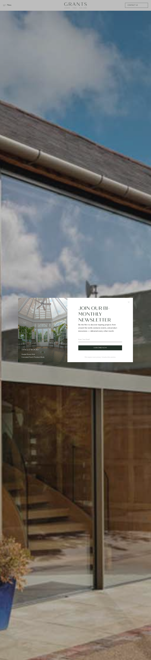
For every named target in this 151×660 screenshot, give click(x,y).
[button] (129, 302)
